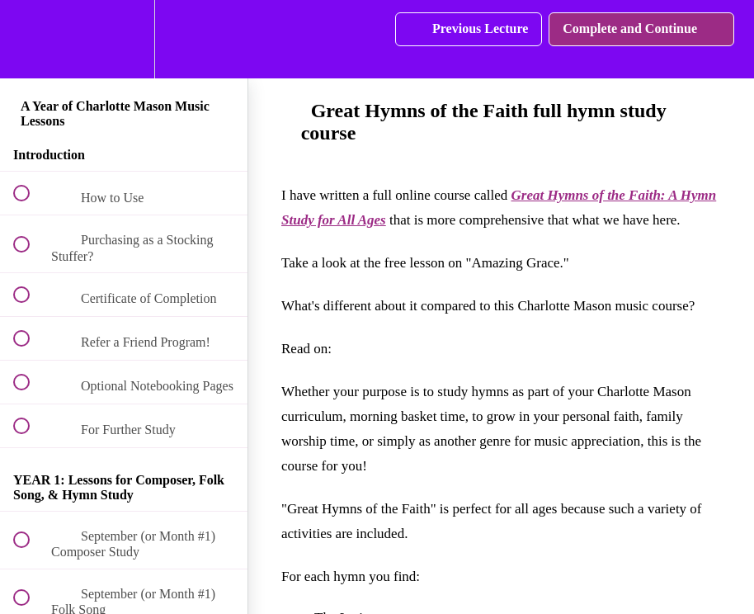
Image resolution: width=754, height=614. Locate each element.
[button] (30, 39)
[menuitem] (123, 39)
